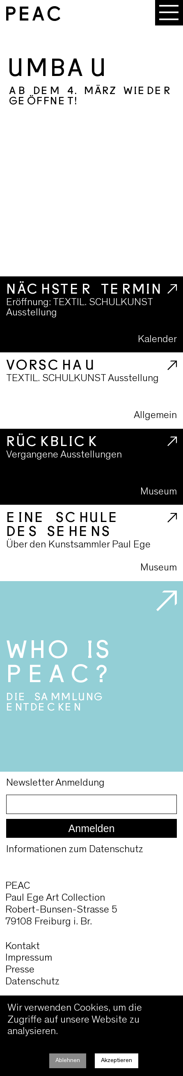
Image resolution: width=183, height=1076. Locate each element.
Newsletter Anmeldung (55, 783)
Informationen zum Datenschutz (74, 850)
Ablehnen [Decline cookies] (67, 1061)
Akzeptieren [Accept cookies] (116, 1061)
